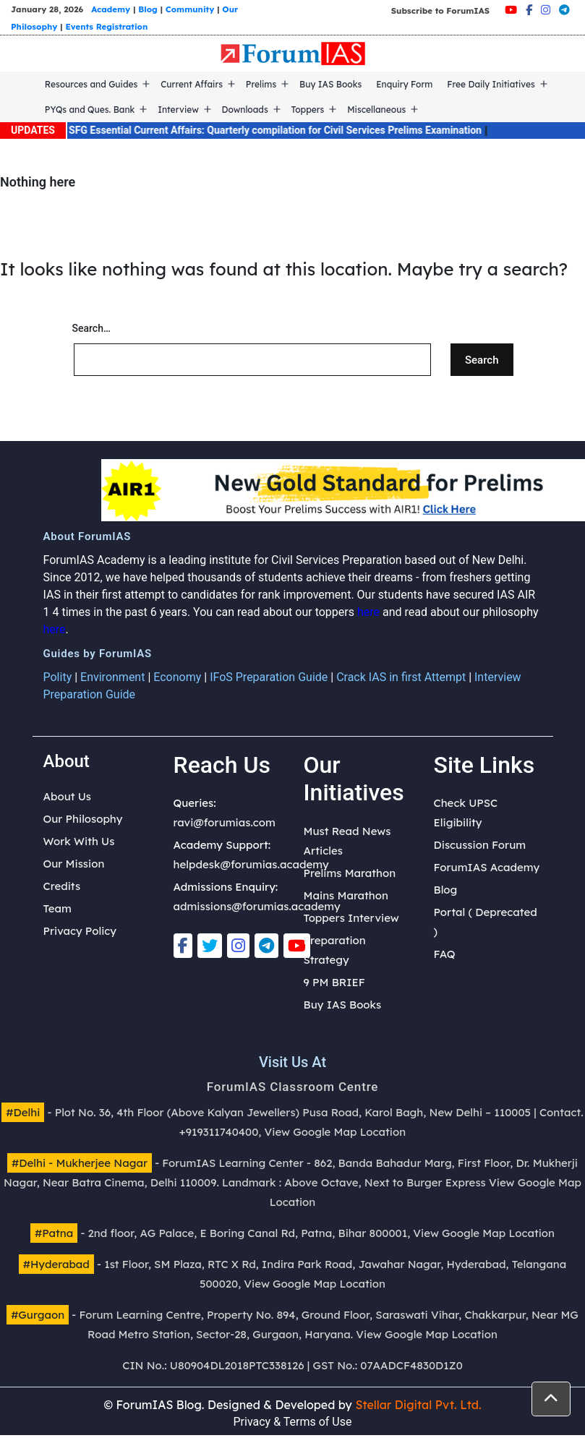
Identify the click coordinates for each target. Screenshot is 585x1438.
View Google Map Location (335, 1132)
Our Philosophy (83, 819)
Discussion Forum (480, 845)
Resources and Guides (91, 84)
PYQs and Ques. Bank (90, 109)
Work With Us (79, 841)
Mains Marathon (346, 895)
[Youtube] (510, 10)
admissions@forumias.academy (257, 906)
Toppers (308, 109)
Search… (91, 328)
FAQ (445, 954)
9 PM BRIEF (334, 982)
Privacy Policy (79, 931)
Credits (62, 886)
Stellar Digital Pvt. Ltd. (418, 1405)
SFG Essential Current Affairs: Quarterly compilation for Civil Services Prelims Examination (288, 130)
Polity (57, 677)
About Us (67, 796)
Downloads (245, 109)
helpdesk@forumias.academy (251, 864)
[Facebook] (529, 10)
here (368, 612)
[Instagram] (546, 10)
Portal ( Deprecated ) (485, 921)
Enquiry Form (404, 84)
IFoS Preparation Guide (269, 677)
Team (57, 908)
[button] (551, 1399)
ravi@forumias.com (225, 822)
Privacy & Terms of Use (293, 1422)
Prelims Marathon (350, 873)
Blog (147, 9)
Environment (112, 677)
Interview (178, 109)
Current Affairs (192, 84)
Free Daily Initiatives (490, 84)
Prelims (261, 84)
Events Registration (106, 26)
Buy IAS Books (330, 84)
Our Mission (74, 863)
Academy (110, 9)
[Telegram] (564, 10)
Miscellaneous (376, 109)
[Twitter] (209, 945)
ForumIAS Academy (487, 867)
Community (190, 9)
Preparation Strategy (335, 950)
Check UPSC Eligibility (466, 812)
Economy (177, 677)
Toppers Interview (351, 918)
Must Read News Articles (347, 840)
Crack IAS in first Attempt (401, 677)
